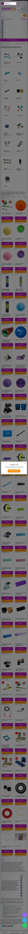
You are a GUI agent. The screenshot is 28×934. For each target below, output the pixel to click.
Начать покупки (14, 470)
